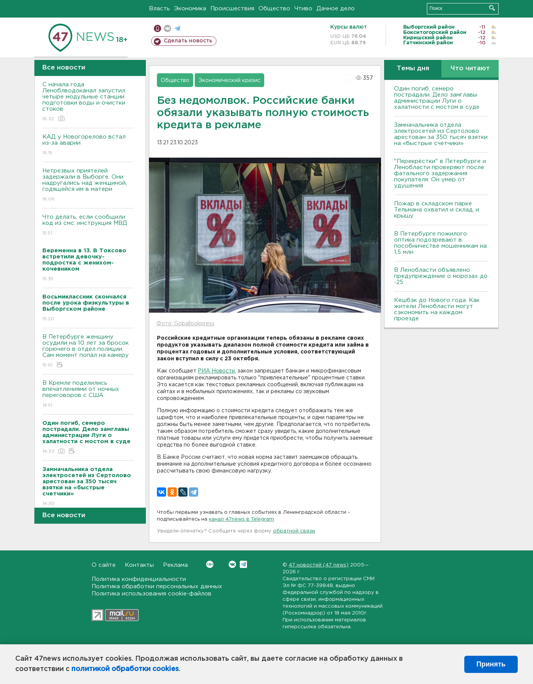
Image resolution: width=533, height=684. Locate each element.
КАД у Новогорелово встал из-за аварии (88, 145)
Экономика (190, 8)
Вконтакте (209, 564)
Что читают (470, 68)
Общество (274, 8)
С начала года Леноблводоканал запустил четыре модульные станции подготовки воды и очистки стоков (88, 102)
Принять (491, 664)
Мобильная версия (157, 28)
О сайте (104, 565)
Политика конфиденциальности (139, 579)
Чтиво (303, 8)
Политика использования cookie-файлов (152, 593)
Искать (492, 8)
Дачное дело (336, 8)
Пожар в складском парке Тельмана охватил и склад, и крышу (436, 209)
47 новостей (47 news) (319, 565)
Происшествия (232, 8)
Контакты (139, 565)
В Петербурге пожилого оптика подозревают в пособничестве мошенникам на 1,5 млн (440, 243)
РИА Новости (216, 371)
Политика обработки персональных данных (157, 586)
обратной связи (294, 531)
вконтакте (167, 28)
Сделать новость (188, 41)
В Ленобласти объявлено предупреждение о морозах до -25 (441, 276)
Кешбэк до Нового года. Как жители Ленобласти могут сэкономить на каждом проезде (437, 309)
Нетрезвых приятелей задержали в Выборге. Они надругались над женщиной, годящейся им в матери (88, 185)
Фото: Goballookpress (186, 323)
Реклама (175, 565)
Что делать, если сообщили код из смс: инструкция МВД (88, 225)
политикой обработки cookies (125, 669)
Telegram (243, 564)
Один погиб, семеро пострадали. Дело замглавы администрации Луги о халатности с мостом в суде (437, 98)
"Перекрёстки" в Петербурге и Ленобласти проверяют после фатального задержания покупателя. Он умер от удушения (440, 173)
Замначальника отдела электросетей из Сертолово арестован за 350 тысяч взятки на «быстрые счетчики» (441, 134)
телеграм (177, 28)
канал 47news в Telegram (241, 519)
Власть (159, 8)
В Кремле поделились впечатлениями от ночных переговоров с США (88, 394)
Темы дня (413, 68)
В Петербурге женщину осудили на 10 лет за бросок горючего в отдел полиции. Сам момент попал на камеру (88, 351)
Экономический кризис (229, 80)
